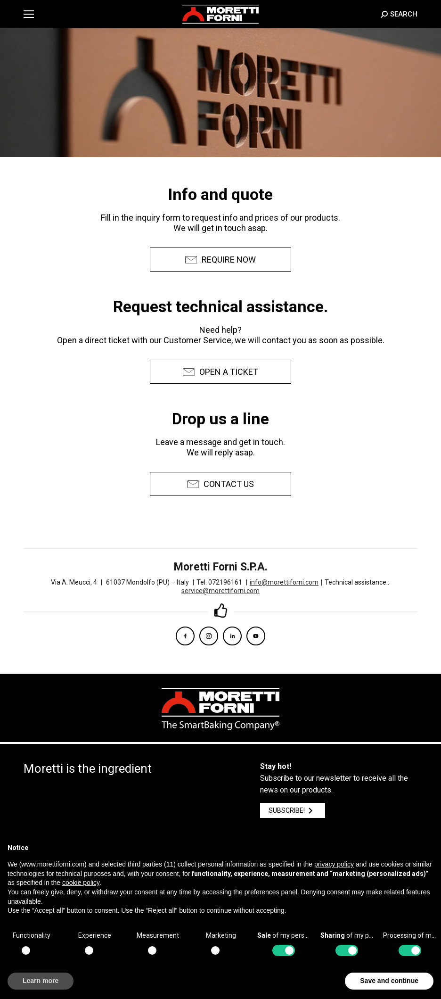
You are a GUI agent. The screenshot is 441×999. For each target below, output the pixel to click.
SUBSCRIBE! (293, 810)
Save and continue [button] (389, 980)
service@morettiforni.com (220, 590)
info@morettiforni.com (286, 582)
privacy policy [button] (334, 864)
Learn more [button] (40, 980)
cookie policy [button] (80, 882)
